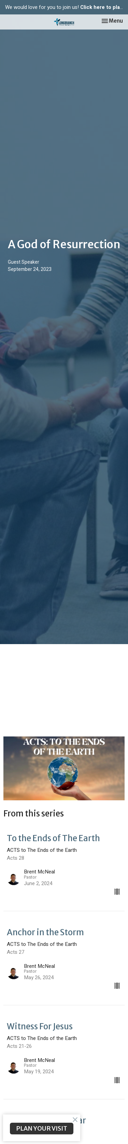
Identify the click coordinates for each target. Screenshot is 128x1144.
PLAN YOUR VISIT (41, 1128)
